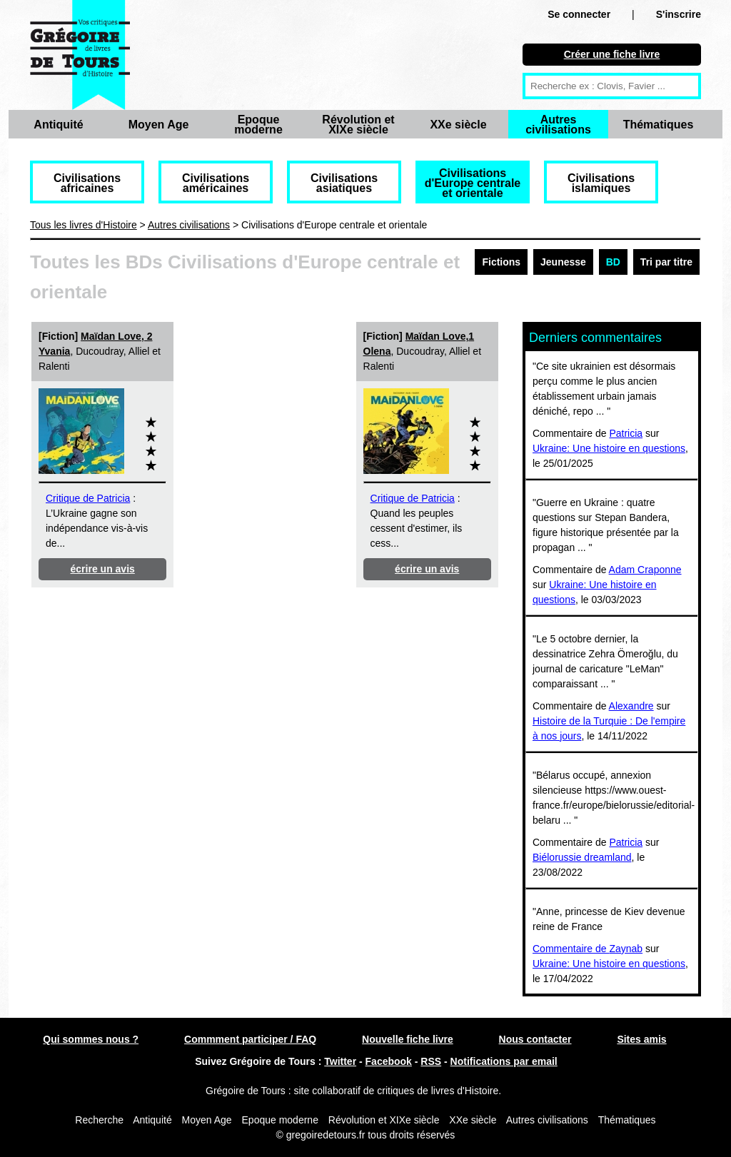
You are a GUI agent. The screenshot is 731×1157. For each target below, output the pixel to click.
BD (613, 262)
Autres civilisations (558, 124)
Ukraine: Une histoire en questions (609, 448)
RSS (430, 1061)
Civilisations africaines (87, 183)
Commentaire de (571, 948)
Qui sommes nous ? (90, 1039)
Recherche (99, 1120)
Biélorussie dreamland (582, 857)
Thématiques (658, 124)
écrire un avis (103, 569)
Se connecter (579, 14)
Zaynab (625, 948)
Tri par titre (666, 262)
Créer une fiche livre (612, 54)
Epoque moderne (258, 124)
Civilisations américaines (215, 183)
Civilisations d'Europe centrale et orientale (473, 183)
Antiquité (58, 124)
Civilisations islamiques (601, 183)
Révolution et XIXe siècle (358, 124)
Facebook (389, 1061)
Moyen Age (158, 124)
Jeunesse (563, 262)
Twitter (340, 1061)
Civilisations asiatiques (344, 183)
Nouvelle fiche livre (407, 1039)
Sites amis (641, 1039)
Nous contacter (535, 1039)
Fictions (501, 262)
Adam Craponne (645, 569)
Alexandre (631, 706)
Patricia (625, 433)
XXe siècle (458, 124)
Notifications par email (504, 1061)
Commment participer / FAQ (250, 1039)
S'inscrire (678, 14)
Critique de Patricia (88, 498)
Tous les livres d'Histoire (83, 225)
